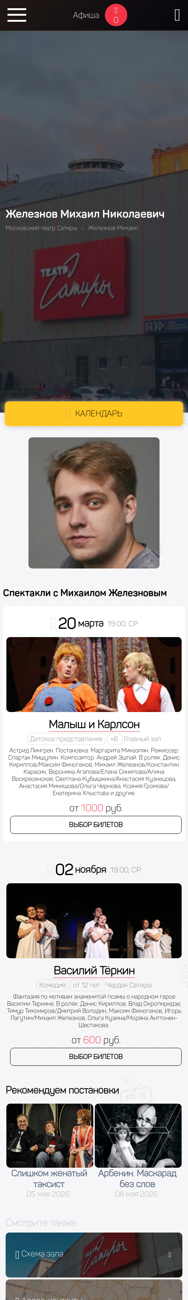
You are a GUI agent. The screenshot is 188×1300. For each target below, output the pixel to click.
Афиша (86, 15)
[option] (50, 1151)
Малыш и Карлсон (94, 724)
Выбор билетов (96, 825)
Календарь (98, 413)
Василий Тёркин (94, 970)
